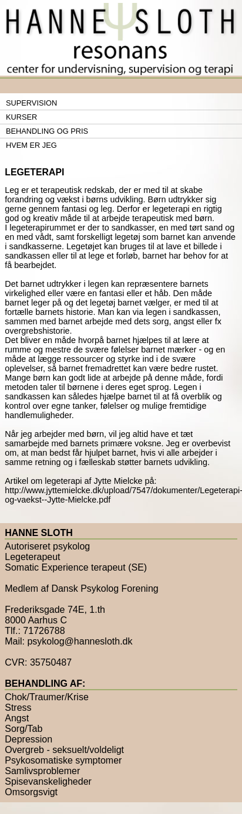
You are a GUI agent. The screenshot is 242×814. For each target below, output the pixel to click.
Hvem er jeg (31, 145)
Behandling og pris (47, 131)
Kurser (21, 117)
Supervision (31, 103)
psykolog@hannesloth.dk (79, 641)
